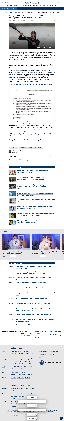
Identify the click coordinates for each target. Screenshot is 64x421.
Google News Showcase (26, 140)
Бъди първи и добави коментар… (19, 160)
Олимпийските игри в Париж (19, 55)
